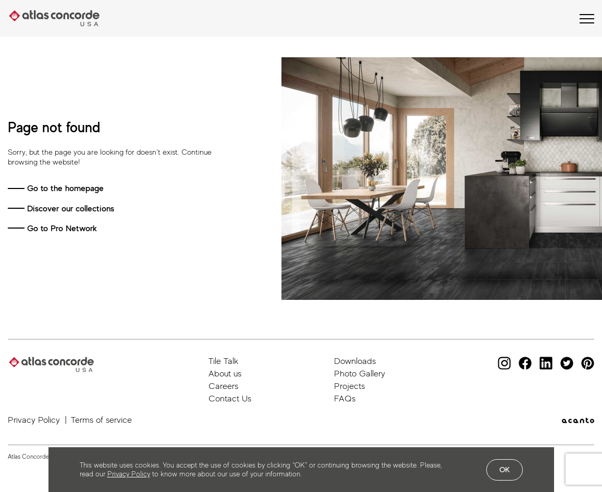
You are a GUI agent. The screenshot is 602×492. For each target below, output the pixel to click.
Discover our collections (70, 208)
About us (224, 374)
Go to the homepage (65, 188)
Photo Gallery (359, 374)
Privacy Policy (34, 420)
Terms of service (101, 420)
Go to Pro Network (62, 228)
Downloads (355, 361)
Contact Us (229, 398)
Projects (349, 386)
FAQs (344, 398)
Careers (223, 386)
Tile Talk (223, 361)
